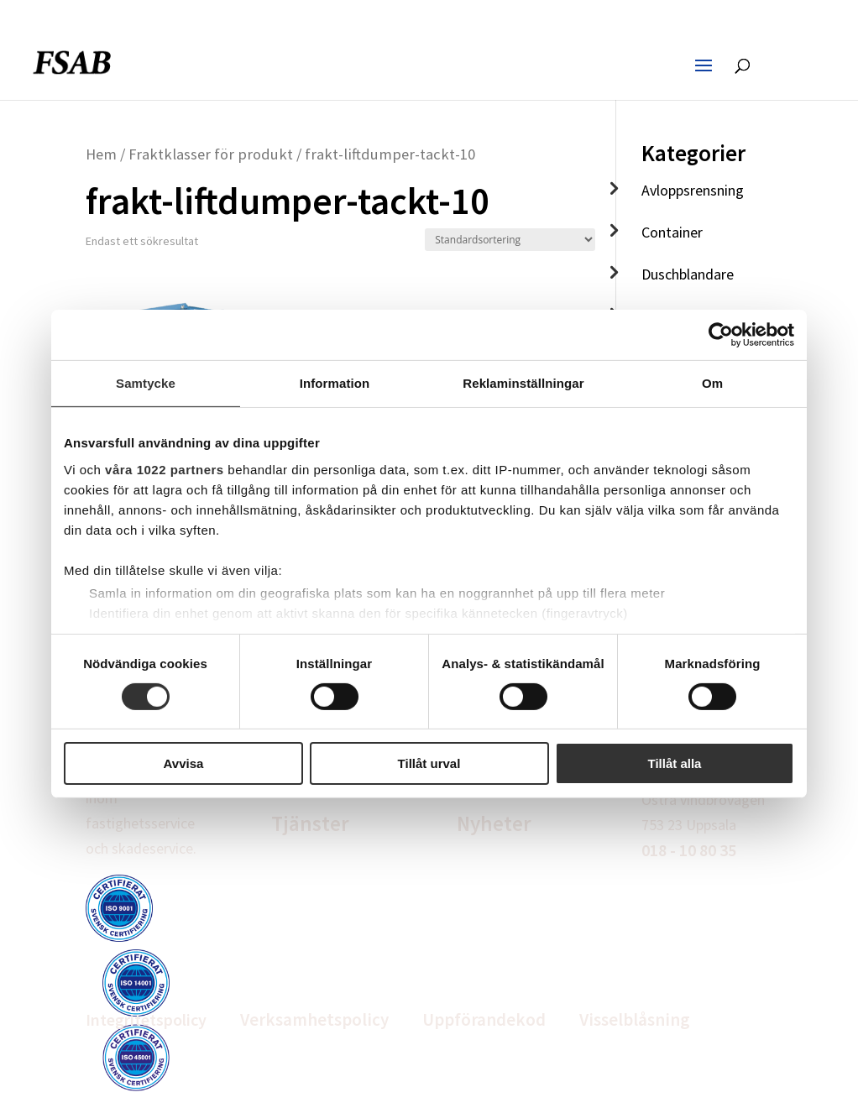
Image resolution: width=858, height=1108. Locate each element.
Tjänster (310, 823)
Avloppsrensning (692, 190)
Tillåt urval (429, 763)
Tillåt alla (675, 763)
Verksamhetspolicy (314, 1019)
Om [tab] (712, 383)
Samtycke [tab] (145, 383)
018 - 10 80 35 (688, 849)
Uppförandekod (484, 1019)
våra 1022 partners (164, 469)
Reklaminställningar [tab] (523, 383)
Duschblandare (687, 274)
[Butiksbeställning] (510, 239)
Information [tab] (335, 383)
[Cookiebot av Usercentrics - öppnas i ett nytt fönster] (720, 335)
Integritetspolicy (146, 1019)
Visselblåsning (634, 1019)
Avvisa (184, 763)
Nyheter (494, 823)
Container (672, 232)
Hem (101, 154)
